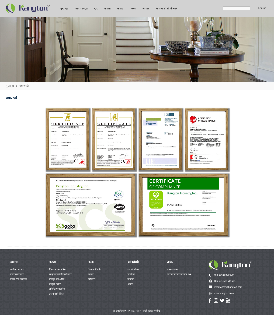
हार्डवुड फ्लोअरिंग (56, 279)
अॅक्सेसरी (133, 261)
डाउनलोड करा (173, 269)
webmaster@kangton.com (228, 287)
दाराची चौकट (133, 269)
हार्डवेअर (131, 274)
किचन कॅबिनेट (94, 269)
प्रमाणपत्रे (24, 85)
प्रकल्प (133, 8)
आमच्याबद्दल (81, 8)
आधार (146, 8)
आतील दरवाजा (17, 269)
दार (96, 8)
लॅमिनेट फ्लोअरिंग (57, 289)
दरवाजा (14, 261)
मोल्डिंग (130, 279)
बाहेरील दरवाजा (17, 274)
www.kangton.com (224, 293)
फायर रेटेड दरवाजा (18, 279)
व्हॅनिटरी (91, 279)
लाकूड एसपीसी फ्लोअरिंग (60, 274)
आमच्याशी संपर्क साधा (167, 8)
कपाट (120, 8)
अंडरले (130, 284)
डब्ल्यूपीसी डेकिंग (56, 293)
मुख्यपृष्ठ (64, 8)
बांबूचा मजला (55, 284)
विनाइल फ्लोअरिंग (57, 269)
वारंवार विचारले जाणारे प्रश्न (179, 274)
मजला (107, 8)
